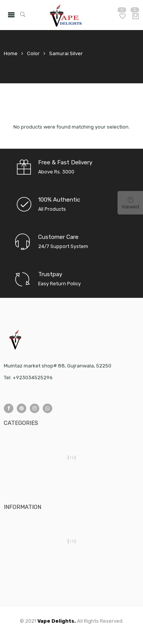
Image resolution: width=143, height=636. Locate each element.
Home (11, 53)
